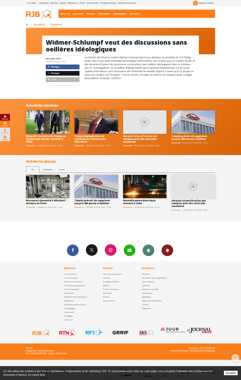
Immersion (69, 293)
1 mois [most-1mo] (61, 169)
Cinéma (106, 278)
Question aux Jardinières (75, 304)
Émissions (104, 13)
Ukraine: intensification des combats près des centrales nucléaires (140, 138)
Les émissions (70, 274)
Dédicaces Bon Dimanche (75, 297)
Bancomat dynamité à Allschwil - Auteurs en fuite (46, 202)
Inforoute (54, 3)
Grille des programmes (74, 285)
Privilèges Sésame (108, 3)
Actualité (39, 24)
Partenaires (147, 293)
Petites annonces (110, 289)
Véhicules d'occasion (127, 3)
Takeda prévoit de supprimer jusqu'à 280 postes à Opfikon (189, 137)
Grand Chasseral (71, 289)
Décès (82, 3)
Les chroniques (71, 278)
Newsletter (147, 308)
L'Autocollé (69, 312)
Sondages (68, 316)
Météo (106, 285)
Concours (68, 320)
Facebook (73, 250)
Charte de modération (152, 301)
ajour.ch (65, 13)
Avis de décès (109, 301)
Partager (54, 67)
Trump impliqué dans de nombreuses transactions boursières (90, 138)
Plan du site (61, 353)
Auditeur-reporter (203, 3)
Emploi (63, 3)
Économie (56, 24)
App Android (167, 250)
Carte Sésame (92, 3)
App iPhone (148, 250)
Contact (145, 304)
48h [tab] (32, 169)
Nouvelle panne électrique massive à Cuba (139, 202)
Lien (52, 79)
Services (135, 13)
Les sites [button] (31, 3)
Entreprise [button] (43, 3)
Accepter (231, 373)
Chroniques (120, 13)
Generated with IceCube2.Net (202, 351)
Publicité (146, 285)
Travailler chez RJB (150, 289)
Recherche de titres (73, 282)
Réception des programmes (154, 278)
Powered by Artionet (179, 351)
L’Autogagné (69, 308)
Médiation (146, 297)
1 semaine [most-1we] (47, 169)
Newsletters (129, 250)
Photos (91, 13)
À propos (146, 274)
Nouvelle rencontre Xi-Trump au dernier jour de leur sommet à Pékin (46, 138)
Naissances (73, 3)
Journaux (78, 13)
